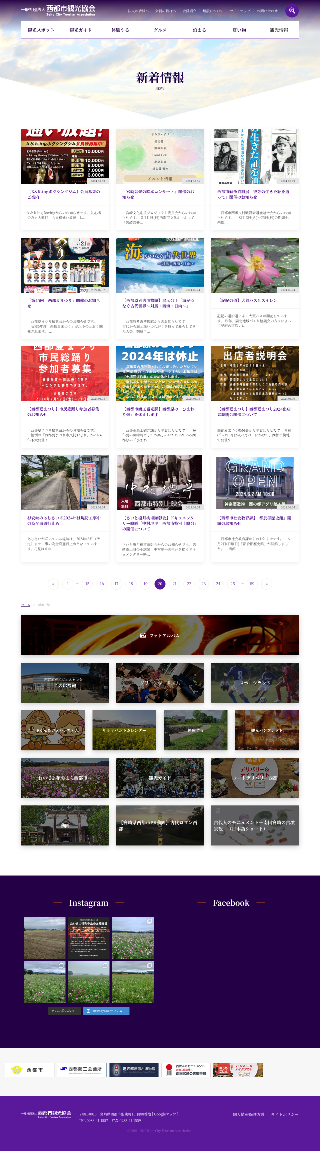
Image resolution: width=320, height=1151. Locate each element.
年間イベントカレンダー (124, 730)
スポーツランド (254, 682)
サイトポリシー (285, 1114)
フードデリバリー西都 (255, 777)
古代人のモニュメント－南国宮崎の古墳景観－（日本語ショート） (254, 825)
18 (131, 584)
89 (252, 584)
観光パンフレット (267, 730)
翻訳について (213, 10)
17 (116, 584)
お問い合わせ (267, 10)
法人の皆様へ (138, 10)
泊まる (199, 30)
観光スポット (41, 30)
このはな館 (65, 683)
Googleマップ (165, 1113)
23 (203, 584)
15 (87, 584)
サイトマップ (240, 10)
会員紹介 (189, 10)
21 (174, 584)
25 (232, 584)
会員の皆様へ (165, 10)
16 (102, 584)
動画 (65, 825)
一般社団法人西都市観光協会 (58, 10)
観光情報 (279, 30)
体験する (120, 30)
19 (146, 584)
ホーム (25, 605)
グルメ (160, 30)
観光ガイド (81, 30)
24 (218, 584)
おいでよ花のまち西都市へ (65, 777)
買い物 (239, 30)
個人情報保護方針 (249, 1114)
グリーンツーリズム (160, 682)
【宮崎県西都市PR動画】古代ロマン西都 (158, 825)
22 (189, 584)
